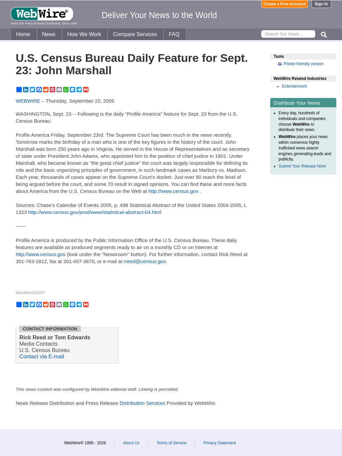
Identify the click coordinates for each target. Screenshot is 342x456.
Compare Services (135, 34)
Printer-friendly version (304, 64)
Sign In (321, 4)
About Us (131, 443)
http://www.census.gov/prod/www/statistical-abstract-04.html (94, 212)
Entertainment (294, 86)
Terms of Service (171, 443)
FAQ (174, 34)
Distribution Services (142, 403)
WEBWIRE (28, 101)
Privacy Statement (219, 443)
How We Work (84, 34)
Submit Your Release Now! (302, 166)
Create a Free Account (285, 4)
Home (23, 34)
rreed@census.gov (145, 261)
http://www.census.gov (173, 191)
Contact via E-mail (41, 356)
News (48, 34)
